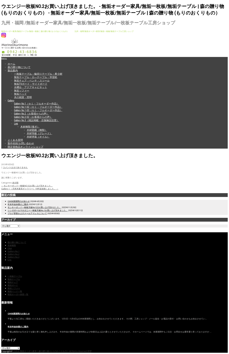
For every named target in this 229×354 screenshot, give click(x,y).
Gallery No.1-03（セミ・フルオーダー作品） (38, 110)
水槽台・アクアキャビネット (30, 87)
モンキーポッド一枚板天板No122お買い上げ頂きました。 (34, 207)
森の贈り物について (19, 67)
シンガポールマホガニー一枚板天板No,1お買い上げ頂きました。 (38, 210)
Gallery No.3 (13, 257)
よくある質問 (15, 140)
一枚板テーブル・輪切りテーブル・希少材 (38, 73)
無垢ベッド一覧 (15, 291)
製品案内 (13, 70)
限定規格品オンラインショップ (25, 146)
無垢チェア (13, 282)
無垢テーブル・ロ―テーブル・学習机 (35, 77)
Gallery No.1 (13, 251)
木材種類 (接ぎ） (30, 126)
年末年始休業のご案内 (18, 204)
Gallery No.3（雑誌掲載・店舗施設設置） (36, 120)
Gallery (11, 100)
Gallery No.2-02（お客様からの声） (33, 117)
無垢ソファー (21, 90)
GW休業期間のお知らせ (19, 201)
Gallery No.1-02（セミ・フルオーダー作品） (38, 107)
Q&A (10, 248)
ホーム (11, 63)
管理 (89, 351)
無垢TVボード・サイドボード (30, 83)
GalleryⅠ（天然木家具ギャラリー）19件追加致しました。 (29, 188)
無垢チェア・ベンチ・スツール (32, 80)
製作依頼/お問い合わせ (21, 143)
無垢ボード (13, 285)
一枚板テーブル (15, 276)
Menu (4, 58)
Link (16, 123)
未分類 (15, 182)
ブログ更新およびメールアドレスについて (27, 213)
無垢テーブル (14, 279)
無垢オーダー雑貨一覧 (18, 294)
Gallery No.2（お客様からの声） (31, 113)
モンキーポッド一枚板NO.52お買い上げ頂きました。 (27, 185)
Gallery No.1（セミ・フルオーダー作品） (36, 103)
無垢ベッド (20, 93)
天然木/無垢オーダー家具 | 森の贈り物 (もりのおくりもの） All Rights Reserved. (50, 351)
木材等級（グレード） (39, 133)
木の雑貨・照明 (23, 97)
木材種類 (12, 245)
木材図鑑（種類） (37, 130)
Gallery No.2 (13, 254)
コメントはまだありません (15, 167)
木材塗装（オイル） (38, 136)
